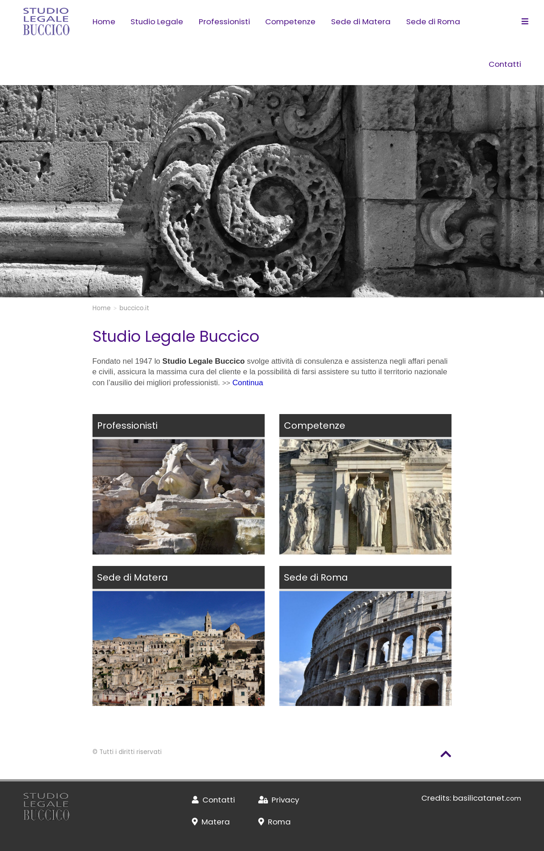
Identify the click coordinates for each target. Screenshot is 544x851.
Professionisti (224, 21)
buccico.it (134, 308)
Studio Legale (157, 21)
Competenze (290, 21)
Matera (211, 821)
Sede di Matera (361, 21)
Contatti (505, 64)
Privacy (278, 799)
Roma (274, 821)
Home (103, 21)
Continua (247, 382)
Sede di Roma (433, 21)
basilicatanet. (487, 797)
